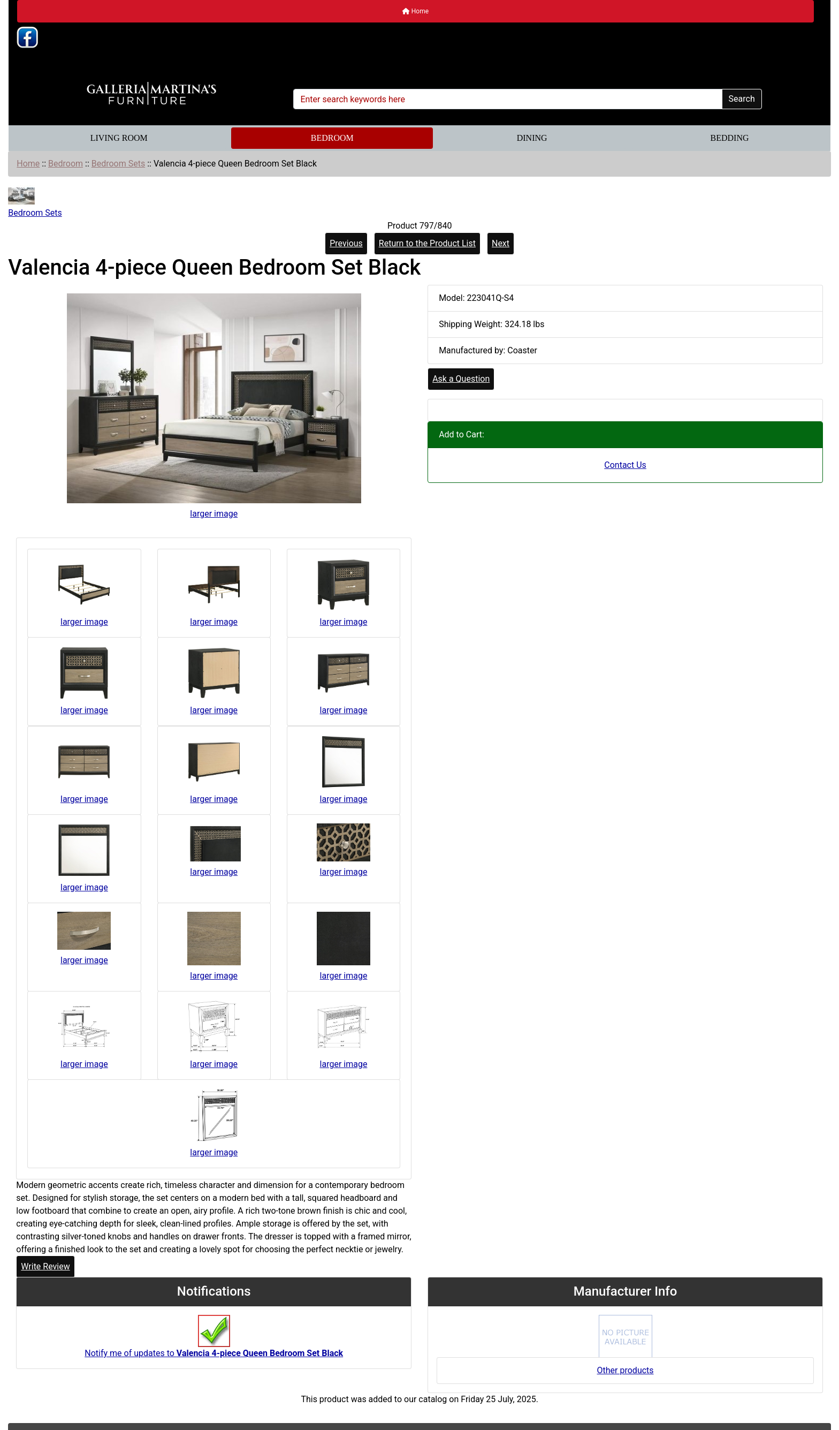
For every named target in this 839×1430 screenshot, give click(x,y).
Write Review (45, 1266)
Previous (346, 243)
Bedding (730, 137)
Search (742, 99)
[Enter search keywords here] (507, 99)
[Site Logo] (151, 93)
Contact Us (625, 465)
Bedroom (332, 137)
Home (415, 11)
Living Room (119, 137)
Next (500, 243)
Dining (532, 137)
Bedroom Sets (118, 163)
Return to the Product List (427, 243)
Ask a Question (461, 379)
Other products (625, 1370)
